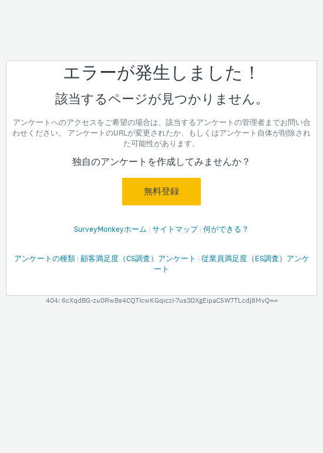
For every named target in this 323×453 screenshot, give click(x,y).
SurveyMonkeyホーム (111, 229)
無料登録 (161, 191)
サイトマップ (176, 229)
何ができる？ (226, 229)
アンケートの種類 (45, 258)
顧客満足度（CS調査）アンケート (139, 258)
